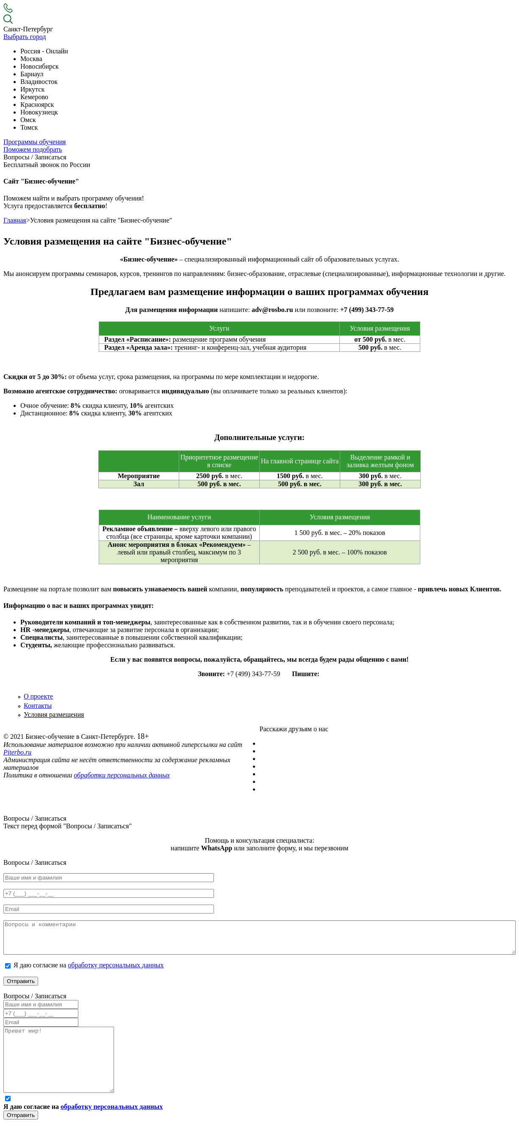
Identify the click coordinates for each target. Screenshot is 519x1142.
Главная (14, 220)
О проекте (38, 696)
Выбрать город (24, 36)
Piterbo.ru (17, 752)
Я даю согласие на (89, 971)
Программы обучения (34, 141)
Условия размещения (54, 714)
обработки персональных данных (122, 775)
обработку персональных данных (116, 971)
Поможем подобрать (32, 149)
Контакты (38, 705)
